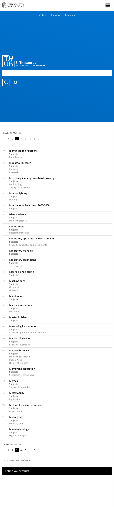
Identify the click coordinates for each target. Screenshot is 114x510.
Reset (15, 82)
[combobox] (57, 73)
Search (6, 82)
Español (55, 15)
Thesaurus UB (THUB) (40, 61)
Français (70, 15)
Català (42, 15)
